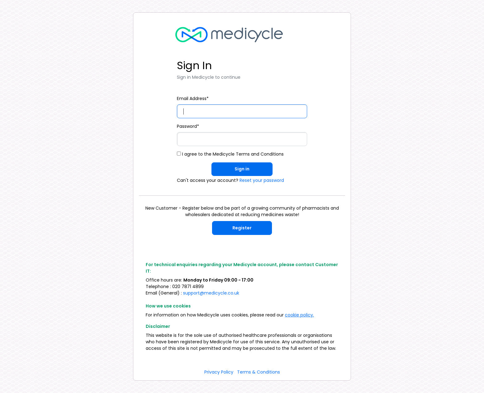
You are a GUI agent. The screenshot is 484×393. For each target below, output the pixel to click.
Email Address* (193, 98)
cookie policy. (299, 315)
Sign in (242, 169)
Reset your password (262, 180)
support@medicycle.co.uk (211, 293)
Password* (188, 126)
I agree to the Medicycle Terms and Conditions (230, 154)
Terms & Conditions (258, 372)
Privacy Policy (218, 372)
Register (242, 228)
